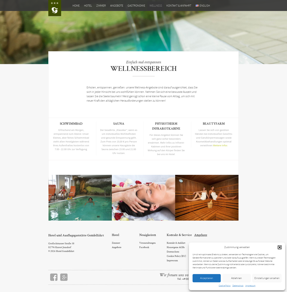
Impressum (250, 285)
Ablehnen (236, 278)
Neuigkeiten (147, 235)
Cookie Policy (225, 285)
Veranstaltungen (147, 242)
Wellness (156, 6)
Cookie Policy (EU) (176, 256)
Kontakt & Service (179, 235)
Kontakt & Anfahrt (178, 6)
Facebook (144, 247)
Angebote (116, 6)
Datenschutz (237, 285)
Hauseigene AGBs (176, 247)
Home (76, 6)
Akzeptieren (206, 278)
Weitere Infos (220, 145)
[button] (280, 247)
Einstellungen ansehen (266, 278)
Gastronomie (136, 6)
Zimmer (101, 6)
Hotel (88, 6)
